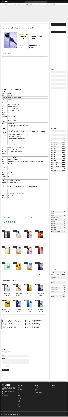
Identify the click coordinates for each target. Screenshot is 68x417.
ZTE (19, 407)
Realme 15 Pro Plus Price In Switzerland (33, 321)
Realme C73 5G (53, 170)
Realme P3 (53, 223)
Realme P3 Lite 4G (54, 142)
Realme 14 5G (53, 81)
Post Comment (5, 369)
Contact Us (37, 389)
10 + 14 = (5, 366)
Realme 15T (53, 156)
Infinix (19, 401)
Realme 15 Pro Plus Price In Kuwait (32, 327)
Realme (7, 24)
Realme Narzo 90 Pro (54, 289)
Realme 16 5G (53, 160)
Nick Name (4, 353)
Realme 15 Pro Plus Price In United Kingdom (11, 321)
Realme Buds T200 (54, 140)
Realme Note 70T (54, 164)
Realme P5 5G (53, 152)
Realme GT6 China (54, 85)
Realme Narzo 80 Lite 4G (55, 162)
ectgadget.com (11, 414)
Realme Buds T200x (54, 168)
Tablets (59, 27)
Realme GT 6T (53, 87)
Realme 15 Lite (53, 148)
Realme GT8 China (54, 75)
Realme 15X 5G (53, 291)
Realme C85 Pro (53, 136)
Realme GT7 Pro (54, 219)
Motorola (19, 393)
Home (4, 24)
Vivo (19, 395)
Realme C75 (53, 213)
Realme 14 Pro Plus (54, 217)
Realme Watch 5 (53, 150)
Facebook (53, 387)
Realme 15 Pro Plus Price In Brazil (9, 326)
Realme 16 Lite (53, 146)
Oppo (19, 400)
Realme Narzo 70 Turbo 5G (55, 231)
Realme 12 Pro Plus (54, 89)
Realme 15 (53, 132)
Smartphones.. (53, 27)
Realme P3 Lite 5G (54, 144)
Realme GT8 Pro (54, 134)
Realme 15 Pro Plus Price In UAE (32, 323)
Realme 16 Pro (53, 158)
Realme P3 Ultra (53, 227)
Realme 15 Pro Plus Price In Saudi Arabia (33, 324)
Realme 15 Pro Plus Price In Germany (9, 323)
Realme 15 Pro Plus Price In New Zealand (33, 320)
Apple (19, 387)
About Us (36, 387)
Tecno (19, 406)
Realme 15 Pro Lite (54, 277)
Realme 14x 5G (53, 229)
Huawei (19, 392)
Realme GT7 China (54, 77)
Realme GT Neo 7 (54, 285)
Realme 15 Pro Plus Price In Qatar (9, 320)
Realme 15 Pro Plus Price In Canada (9, 324)
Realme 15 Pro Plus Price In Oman (9, 327)
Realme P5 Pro (53, 154)
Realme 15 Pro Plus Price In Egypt (32, 326)
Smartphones (11, 24)
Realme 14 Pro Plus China (55, 79)
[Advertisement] (34, 14)
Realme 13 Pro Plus (54, 83)
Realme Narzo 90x (54, 287)
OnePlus (19, 404)
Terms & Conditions (38, 392)
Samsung (20, 389)
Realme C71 (53, 215)
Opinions (9, 53)
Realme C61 (53, 221)
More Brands (58, 31)
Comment (3, 358)
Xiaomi (19, 390)
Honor (19, 403)
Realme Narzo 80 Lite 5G (55, 166)
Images (4, 53)
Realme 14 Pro (53, 225)
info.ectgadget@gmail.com (7, 393)
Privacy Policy (37, 390)
